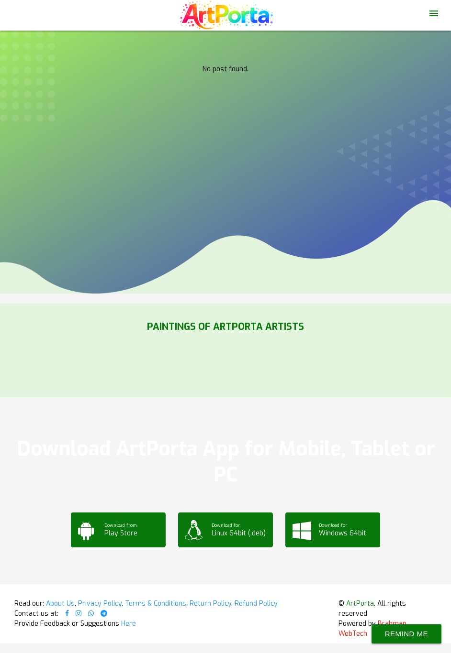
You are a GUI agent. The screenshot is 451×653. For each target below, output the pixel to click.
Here (128, 623)
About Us (60, 603)
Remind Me (406, 634)
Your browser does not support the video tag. (225, 95)
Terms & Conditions (155, 603)
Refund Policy (256, 603)
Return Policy (210, 603)
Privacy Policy (100, 603)
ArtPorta (360, 603)
